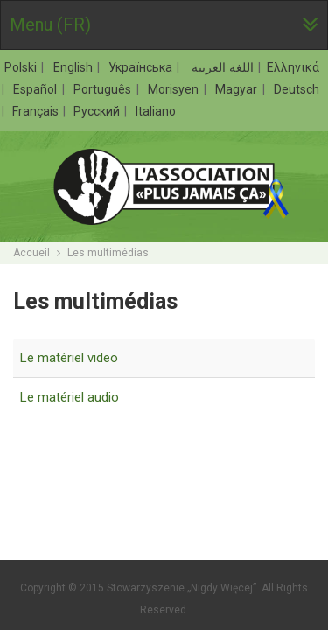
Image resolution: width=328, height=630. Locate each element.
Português (104, 89)
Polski (22, 67)
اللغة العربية (221, 67)
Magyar (238, 89)
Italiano (156, 111)
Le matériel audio (69, 397)
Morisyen (175, 89)
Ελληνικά (293, 67)
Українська (142, 67)
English (74, 67)
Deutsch (296, 89)
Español (36, 89)
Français (36, 111)
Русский (97, 111)
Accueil (31, 253)
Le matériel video (69, 358)
